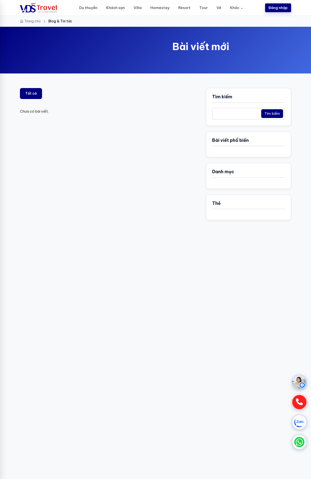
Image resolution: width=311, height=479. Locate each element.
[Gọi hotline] (299, 402)
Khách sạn (115, 7)
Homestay (160, 7)
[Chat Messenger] (299, 382)
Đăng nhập (278, 8)
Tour (203, 7)
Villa (138, 7)
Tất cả (31, 93)
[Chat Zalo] (299, 422)
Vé (218, 7)
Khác (234, 7)
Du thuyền (88, 7)
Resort (184, 7)
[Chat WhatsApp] (299, 442)
